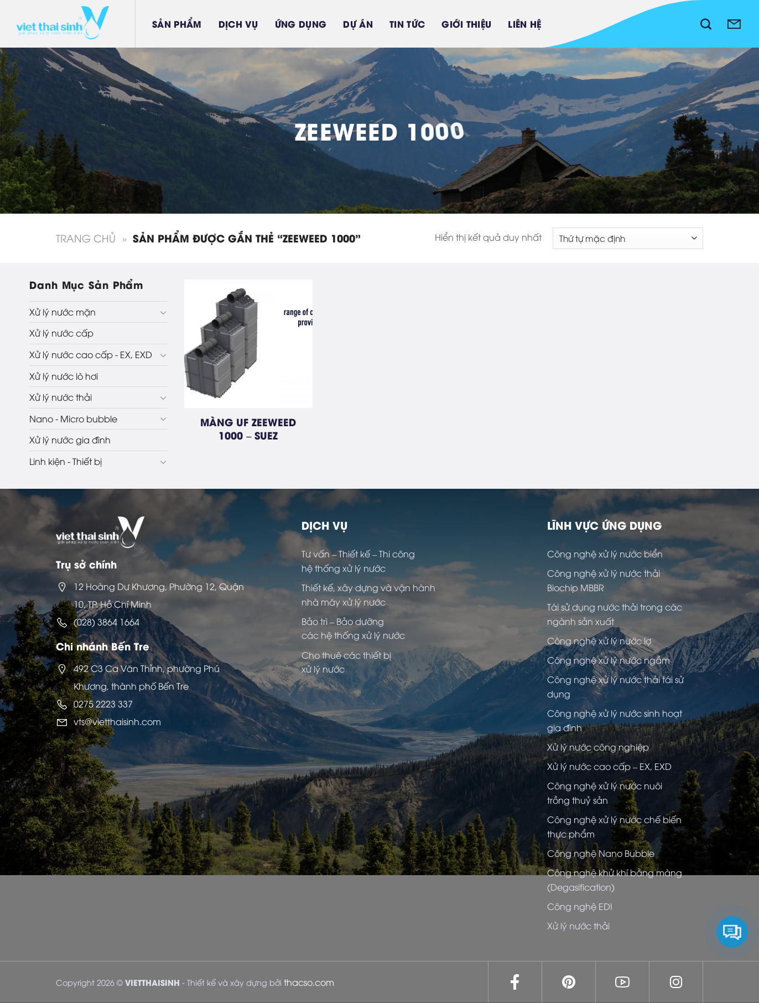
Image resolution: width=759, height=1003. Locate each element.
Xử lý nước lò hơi (63, 376)
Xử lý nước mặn (62, 312)
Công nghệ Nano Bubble (600, 853)
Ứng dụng (301, 23)
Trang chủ (86, 238)
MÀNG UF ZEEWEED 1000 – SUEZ (248, 428)
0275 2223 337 (103, 703)
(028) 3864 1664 (106, 622)
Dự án (358, 23)
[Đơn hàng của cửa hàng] (628, 238)
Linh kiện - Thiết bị (65, 461)
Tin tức (407, 23)
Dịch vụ (238, 23)
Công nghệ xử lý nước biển (605, 553)
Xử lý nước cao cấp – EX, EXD (609, 766)
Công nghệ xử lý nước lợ (599, 640)
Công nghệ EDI (579, 906)
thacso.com (309, 982)
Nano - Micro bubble (73, 418)
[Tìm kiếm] (705, 24)
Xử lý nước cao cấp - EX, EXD (90, 354)
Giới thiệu (466, 23)
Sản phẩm (177, 23)
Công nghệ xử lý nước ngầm (608, 660)
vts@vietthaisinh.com (117, 721)
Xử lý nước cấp (61, 333)
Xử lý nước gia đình (70, 439)
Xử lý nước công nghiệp (598, 747)
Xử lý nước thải (60, 397)
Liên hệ (524, 23)
